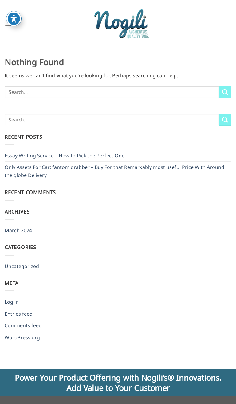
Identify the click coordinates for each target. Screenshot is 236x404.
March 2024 (18, 230)
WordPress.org (22, 337)
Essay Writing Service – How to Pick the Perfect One (64, 155)
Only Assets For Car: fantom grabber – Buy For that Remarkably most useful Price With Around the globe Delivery (114, 171)
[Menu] (8, 23)
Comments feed (23, 325)
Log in (12, 301)
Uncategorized (22, 266)
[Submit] (225, 92)
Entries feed (19, 313)
